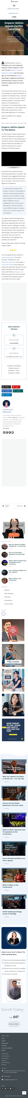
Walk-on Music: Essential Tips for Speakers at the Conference (17, 562)
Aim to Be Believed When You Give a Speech (17, 571)
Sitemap (4, 1050)
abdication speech (7, 262)
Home (3, 1038)
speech (19, 76)
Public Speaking (8, 593)
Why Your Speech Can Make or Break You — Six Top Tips (17, 545)
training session (18, 272)
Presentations (8, 600)
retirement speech (8, 264)
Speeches (7, 590)
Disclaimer (4, 1045)
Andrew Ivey (7, 412)
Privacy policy (5, 1043)
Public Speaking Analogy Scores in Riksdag (14, 907)
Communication (8, 604)
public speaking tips (8, 257)
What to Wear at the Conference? (15, 579)
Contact (3, 1041)
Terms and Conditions (7, 1048)
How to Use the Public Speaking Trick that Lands (17, 553)
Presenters (7, 597)
